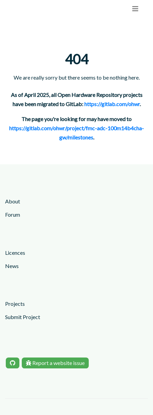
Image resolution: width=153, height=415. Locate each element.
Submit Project (22, 317)
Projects (15, 303)
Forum (12, 214)
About (12, 201)
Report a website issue (55, 363)
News (12, 266)
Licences (15, 252)
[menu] (135, 9)
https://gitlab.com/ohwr (112, 104)
